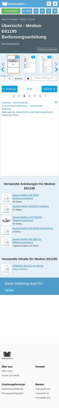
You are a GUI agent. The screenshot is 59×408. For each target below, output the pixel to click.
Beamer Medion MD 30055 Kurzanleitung (33, 277)
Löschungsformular (13, 384)
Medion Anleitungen (10, 19)
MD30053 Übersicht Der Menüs (28, 314)
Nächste (49, 180)
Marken (39, 384)
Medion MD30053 (20, 318)
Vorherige (9, 180)
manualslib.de (42, 393)
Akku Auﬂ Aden (36, 197)
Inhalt (29, 180)
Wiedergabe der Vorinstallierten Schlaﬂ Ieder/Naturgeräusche (27, 203)
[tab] (6, 78)
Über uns (7, 366)
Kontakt (40, 366)
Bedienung (6, 200)
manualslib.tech (43, 397)
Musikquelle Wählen (10, 206)
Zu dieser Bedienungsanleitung (15, 197)
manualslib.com (43, 389)
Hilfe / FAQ (7, 371)
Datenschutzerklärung (12, 389)
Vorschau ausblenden (47, 49)
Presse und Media (10, 375)
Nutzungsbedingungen (13, 393)
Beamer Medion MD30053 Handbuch (31, 254)
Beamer (23, 19)
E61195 (31, 19)
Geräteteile (6, 194)
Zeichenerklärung (20, 194)
